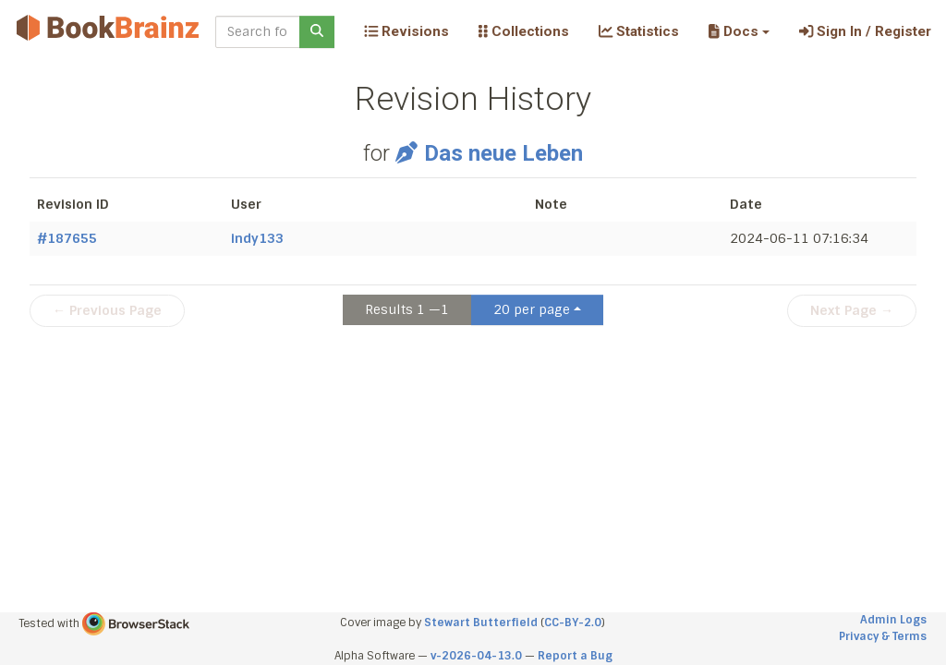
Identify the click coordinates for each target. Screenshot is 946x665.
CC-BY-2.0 (572, 622)
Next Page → (851, 310)
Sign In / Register (865, 31)
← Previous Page (107, 310)
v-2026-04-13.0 (476, 655)
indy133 (257, 238)
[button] (738, 31)
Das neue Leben (489, 153)
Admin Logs (893, 619)
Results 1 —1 (407, 309)
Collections (524, 31)
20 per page (531, 309)
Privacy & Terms (883, 636)
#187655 (67, 238)
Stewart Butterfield (481, 622)
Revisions (406, 31)
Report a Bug (575, 655)
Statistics (639, 31)
